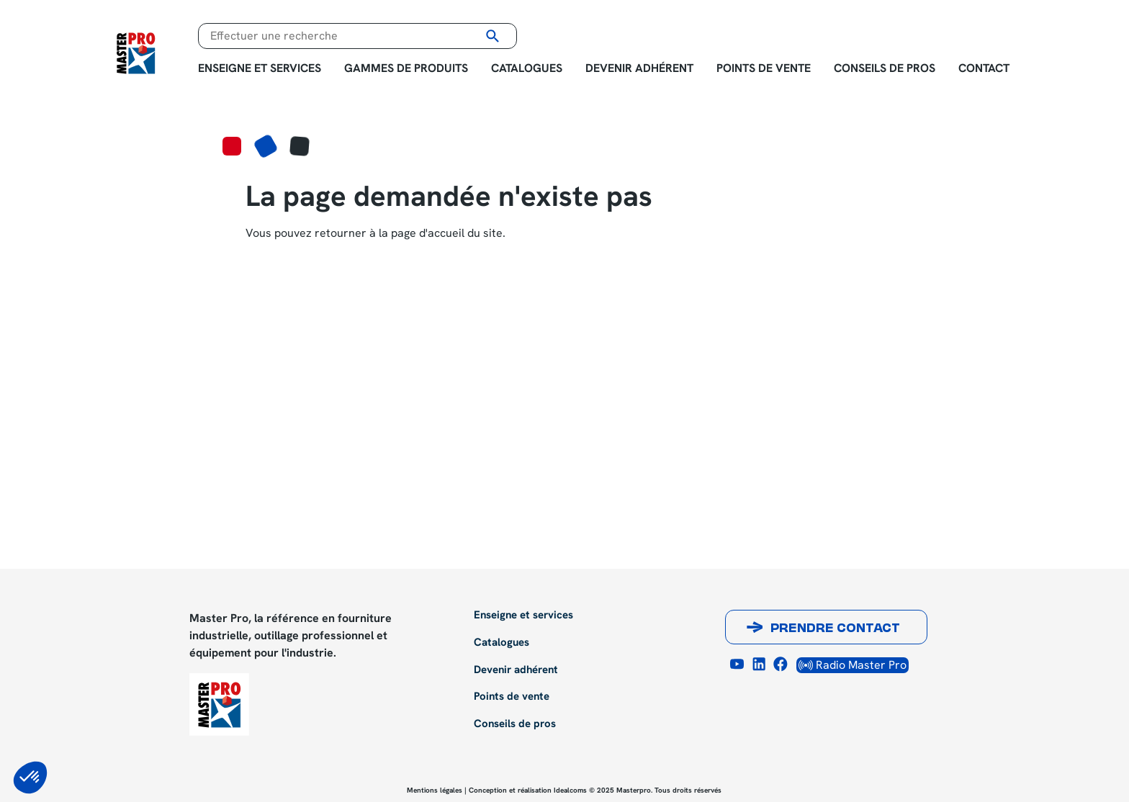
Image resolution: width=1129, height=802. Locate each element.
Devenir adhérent (639, 68)
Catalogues (526, 68)
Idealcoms (570, 790)
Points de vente (763, 68)
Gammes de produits (406, 68)
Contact (983, 68)
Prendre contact (835, 629)
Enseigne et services (259, 68)
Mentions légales (434, 790)
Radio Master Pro (853, 664)
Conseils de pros (884, 68)
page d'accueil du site (447, 232)
